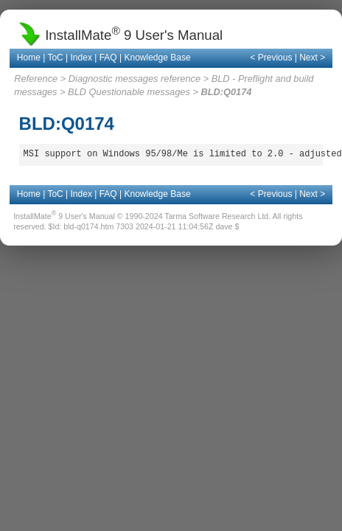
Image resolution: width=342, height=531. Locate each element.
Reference (35, 78)
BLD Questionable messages (129, 91)
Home (29, 57)
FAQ (108, 57)
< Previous (271, 57)
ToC (55, 57)
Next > (312, 57)
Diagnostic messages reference (134, 78)
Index (81, 57)
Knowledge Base (158, 57)
